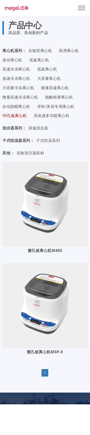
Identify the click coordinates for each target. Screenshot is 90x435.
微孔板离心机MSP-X (45, 351)
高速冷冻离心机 (16, 69)
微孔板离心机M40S (45, 250)
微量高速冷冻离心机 (20, 97)
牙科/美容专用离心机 (55, 106)
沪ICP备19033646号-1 (61, 420)
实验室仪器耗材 (30, 153)
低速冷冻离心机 (16, 78)
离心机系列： (14, 50)
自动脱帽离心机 (16, 106)
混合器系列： (14, 128)
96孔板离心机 (14, 115)
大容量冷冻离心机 (18, 87)
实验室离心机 (40, 50)
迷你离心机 (12, 60)
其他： (8, 153)
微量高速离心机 (55, 87)
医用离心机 (69, 50)
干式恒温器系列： (18, 140)
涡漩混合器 (38, 128)
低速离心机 (47, 69)
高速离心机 (39, 60)
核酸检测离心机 (59, 97)
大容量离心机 (49, 78)
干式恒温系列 (48, 140)
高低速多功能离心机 (52, 115)
